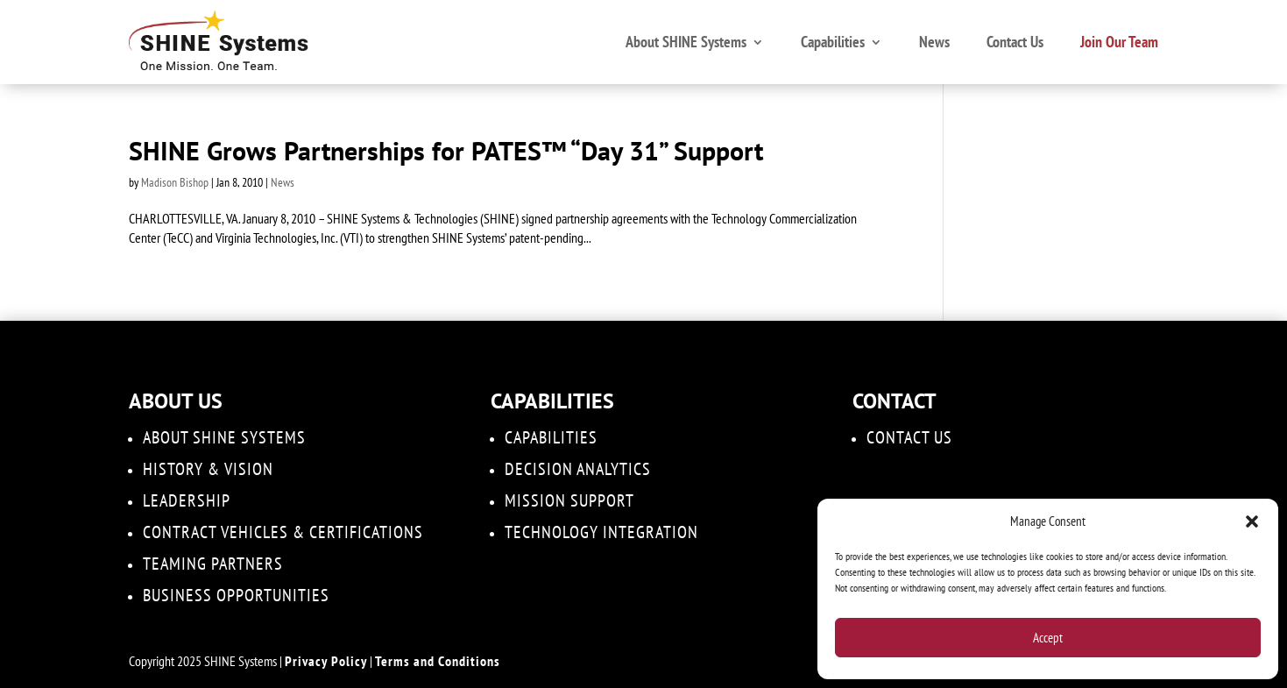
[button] (1252, 521)
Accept (1048, 637)
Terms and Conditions (437, 661)
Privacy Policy (326, 661)
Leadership (186, 500)
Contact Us (1014, 42)
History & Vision (208, 468)
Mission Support (569, 500)
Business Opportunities (236, 595)
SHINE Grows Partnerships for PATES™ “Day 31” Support (446, 150)
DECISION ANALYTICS (578, 468)
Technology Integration (601, 532)
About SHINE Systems (686, 42)
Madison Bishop (175, 182)
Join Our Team (1119, 42)
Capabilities (833, 42)
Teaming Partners (213, 563)
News (934, 42)
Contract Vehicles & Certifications (283, 532)
